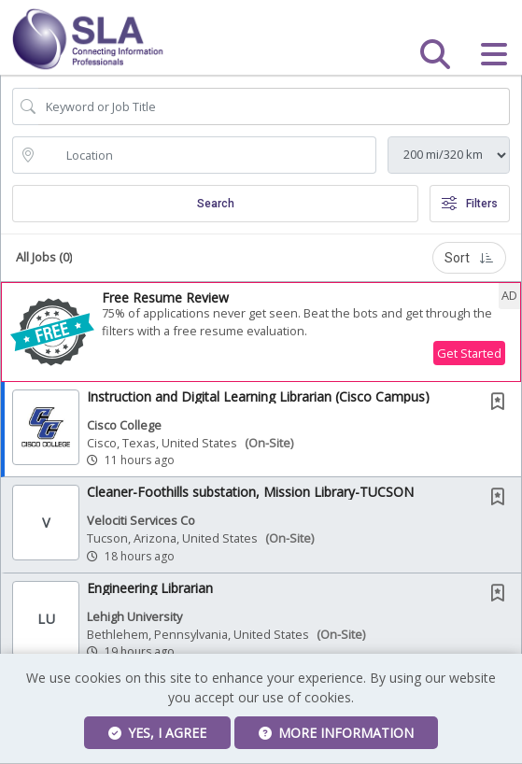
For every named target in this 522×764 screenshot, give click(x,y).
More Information (336, 733)
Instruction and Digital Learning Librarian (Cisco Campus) (258, 396)
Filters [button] (470, 203)
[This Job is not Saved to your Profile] (501, 403)
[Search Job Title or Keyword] (274, 106)
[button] (493, 54)
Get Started (469, 353)
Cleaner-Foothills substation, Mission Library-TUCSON (250, 492)
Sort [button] (469, 257)
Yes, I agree (157, 733)
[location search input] (207, 155)
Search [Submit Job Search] (215, 203)
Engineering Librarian (150, 588)
